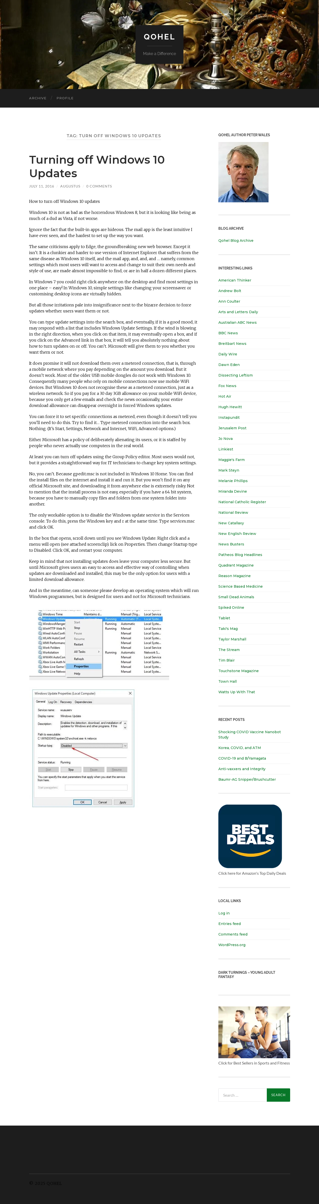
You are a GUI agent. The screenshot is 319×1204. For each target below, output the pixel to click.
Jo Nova (225, 438)
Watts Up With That (236, 692)
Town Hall (227, 681)
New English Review (237, 533)
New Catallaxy (231, 523)
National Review (233, 512)
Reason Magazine (234, 576)
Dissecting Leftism (235, 375)
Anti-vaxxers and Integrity (242, 768)
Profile (65, 98)
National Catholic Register (242, 502)
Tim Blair (226, 660)
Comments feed (232, 934)
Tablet (224, 618)
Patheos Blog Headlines (240, 554)
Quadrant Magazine (236, 565)
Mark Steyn (228, 470)
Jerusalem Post (232, 428)
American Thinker (234, 280)
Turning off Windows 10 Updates (98, 166)
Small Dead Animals (236, 597)
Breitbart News (232, 343)
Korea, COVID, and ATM (239, 747)
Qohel (159, 36)
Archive (37, 98)
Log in (224, 913)
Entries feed (229, 923)
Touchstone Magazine (238, 671)
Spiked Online (231, 607)
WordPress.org (231, 944)
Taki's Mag (228, 628)
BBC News (228, 333)
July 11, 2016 (41, 185)
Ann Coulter (229, 301)
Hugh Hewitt (230, 407)
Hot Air (224, 396)
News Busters (231, 544)
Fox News (227, 386)
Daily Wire (227, 354)
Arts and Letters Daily (238, 312)
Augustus (70, 185)
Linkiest (225, 449)
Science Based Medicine (240, 586)
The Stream (229, 649)
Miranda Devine (232, 491)
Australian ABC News (237, 322)
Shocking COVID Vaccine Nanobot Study (249, 734)
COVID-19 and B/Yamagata (242, 758)
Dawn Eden (229, 364)
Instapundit (229, 417)
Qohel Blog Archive (235, 240)
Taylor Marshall (232, 639)
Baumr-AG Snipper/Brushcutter (247, 779)
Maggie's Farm (231, 459)
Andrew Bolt (229, 291)
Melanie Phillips (233, 481)
